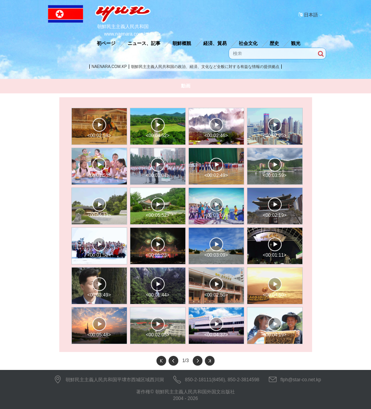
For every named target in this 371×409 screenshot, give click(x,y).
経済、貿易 (215, 43)
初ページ (106, 43)
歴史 (274, 43)
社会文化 (248, 43)
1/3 (185, 360)
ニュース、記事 (144, 43)
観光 (295, 43)
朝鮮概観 (181, 43)
